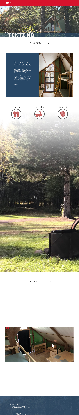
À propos (55, 2)
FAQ (60, 2)
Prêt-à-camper (38, 2)
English (71, 2)
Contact (65, 2)
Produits (30, 2)
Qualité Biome (47, 2)
